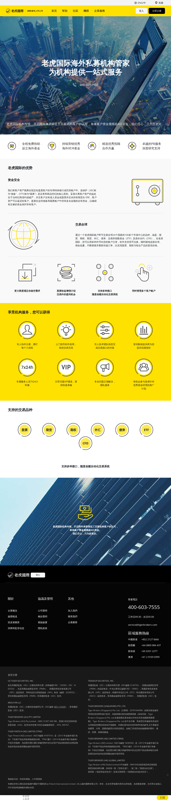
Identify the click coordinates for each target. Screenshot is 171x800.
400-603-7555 (89, 85)
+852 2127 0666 (150, 639)
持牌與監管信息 (16, 628)
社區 (75, 11)
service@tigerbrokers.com (142, 624)
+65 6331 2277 (149, 651)
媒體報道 (12, 616)
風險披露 (42, 622)
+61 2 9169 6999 (150, 657)
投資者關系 (14, 622)
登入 (141, 10)
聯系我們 (72, 616)
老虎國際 (24, 11)
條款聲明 (42, 616)
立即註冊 (156, 10)
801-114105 (59, 706)
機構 (86, 11)
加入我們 (72, 610)
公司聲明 (42, 610)
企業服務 (99, 11)
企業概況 (12, 610)
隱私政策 (42, 628)
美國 (160, 2)
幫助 (64, 11)
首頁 (54, 11)
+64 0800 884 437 (151, 645)
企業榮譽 (72, 622)
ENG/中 (142, 2)
